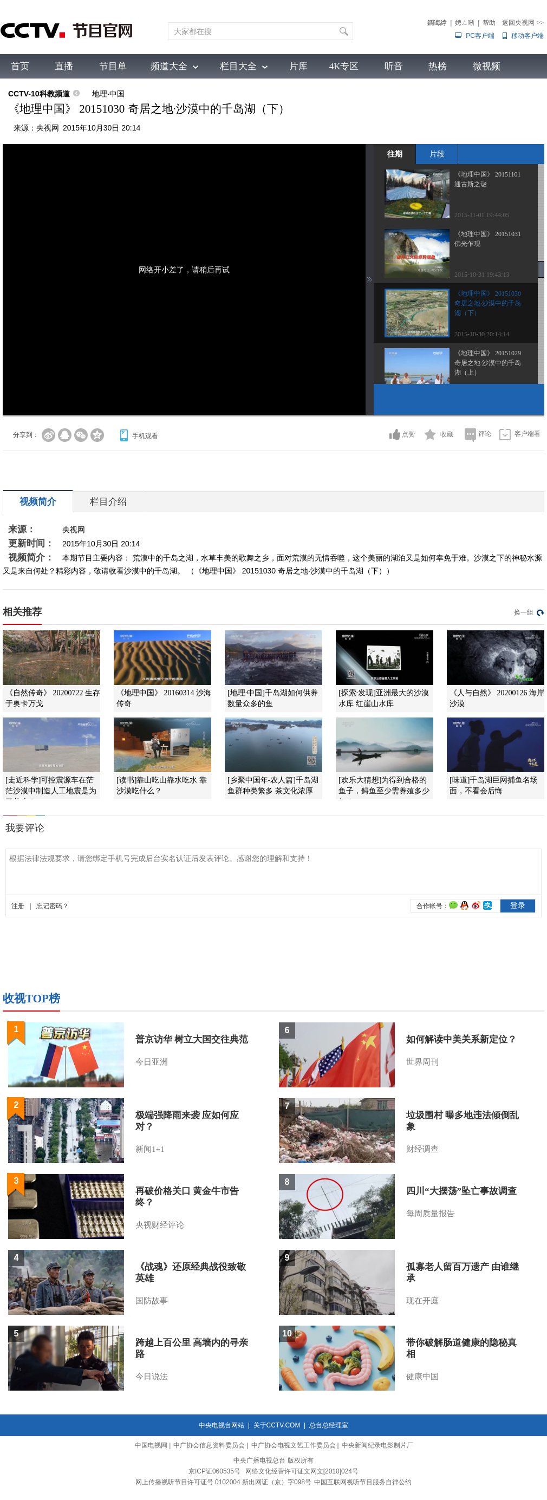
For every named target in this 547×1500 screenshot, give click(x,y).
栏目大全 (238, 66)
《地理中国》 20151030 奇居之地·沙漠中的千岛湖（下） (487, 303)
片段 (437, 153)
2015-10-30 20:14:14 (482, 334)
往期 (394, 153)
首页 (20, 66)
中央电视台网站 (221, 1425)
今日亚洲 (151, 1062)
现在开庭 (422, 1300)
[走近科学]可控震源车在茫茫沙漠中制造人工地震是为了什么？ (50, 791)
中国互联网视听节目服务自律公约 (363, 1482)
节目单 (113, 66)
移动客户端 (527, 36)
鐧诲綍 (437, 23)
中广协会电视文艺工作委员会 (293, 1445)
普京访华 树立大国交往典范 (191, 1039)
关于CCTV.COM (277, 1425)
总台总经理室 (328, 1425)
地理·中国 (108, 93)
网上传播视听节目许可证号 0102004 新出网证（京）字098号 (223, 1482)
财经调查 (422, 1149)
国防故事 (151, 1300)
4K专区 (344, 66)
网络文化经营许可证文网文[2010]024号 (302, 1471)
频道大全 (169, 66)
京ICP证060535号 (214, 1471)
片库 (298, 66)
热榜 (437, 66)
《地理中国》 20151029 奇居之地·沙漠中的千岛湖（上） (487, 362)
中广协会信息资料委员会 (209, 1445)
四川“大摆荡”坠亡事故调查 (461, 1191)
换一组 (523, 612)
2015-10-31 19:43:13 (482, 274)
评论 (484, 434)
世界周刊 (422, 1062)
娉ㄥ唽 (464, 23)
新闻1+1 (149, 1149)
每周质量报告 (430, 1213)
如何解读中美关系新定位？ (461, 1039)
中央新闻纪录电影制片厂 (377, 1445)
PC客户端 (480, 36)
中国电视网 (151, 1445)
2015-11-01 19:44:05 (481, 215)
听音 (394, 66)
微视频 (486, 66)
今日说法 (151, 1376)
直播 (64, 66)
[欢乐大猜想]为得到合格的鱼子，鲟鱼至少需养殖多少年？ (383, 791)
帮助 (489, 23)
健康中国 (422, 1376)
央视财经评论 (159, 1225)
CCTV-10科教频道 (39, 93)
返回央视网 (523, 23)
